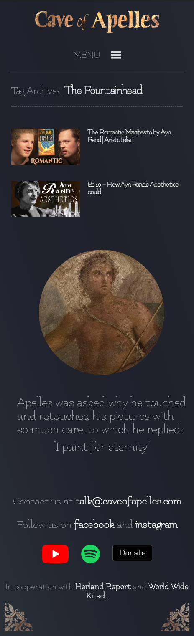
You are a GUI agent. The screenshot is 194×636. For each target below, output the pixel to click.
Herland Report (103, 586)
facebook (94, 524)
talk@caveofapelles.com (128, 501)
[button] (86, 58)
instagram (156, 524)
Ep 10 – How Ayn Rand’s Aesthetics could (132, 188)
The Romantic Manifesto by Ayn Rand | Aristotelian (129, 136)
